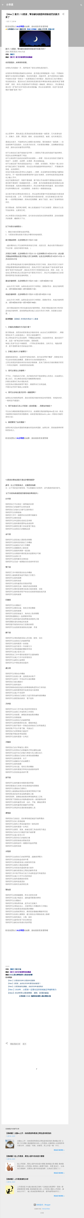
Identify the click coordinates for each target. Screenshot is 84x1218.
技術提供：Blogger (42, 1205)
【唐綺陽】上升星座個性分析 (16, 1179)
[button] (63, 14)
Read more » (59, 1150)
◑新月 (12, 54)
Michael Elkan (46, 1209)
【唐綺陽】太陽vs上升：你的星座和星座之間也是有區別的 (28, 1133)
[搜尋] (81, 5)
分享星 (9, 4)
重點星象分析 (15, 1044)
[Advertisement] (76, 39)
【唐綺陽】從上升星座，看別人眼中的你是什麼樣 (24, 1156)
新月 (24, 1044)
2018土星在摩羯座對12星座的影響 (21, 975)
